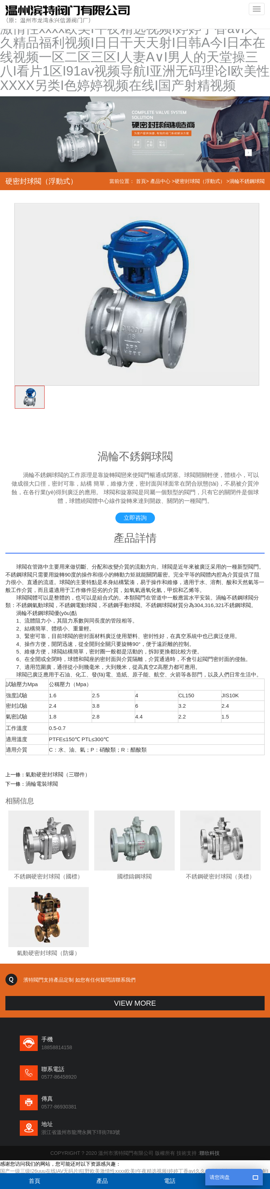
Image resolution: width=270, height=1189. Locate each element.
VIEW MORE (135, 1003)
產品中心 (160, 181)
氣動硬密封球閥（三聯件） (58, 774)
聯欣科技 (210, 1153)
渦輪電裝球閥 (42, 784)
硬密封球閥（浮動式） (200, 181)
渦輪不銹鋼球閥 (247, 181)
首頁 (141, 181)
